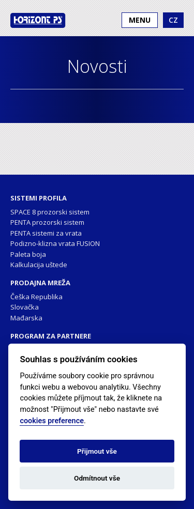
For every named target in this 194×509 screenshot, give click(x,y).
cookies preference (52, 421)
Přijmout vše (97, 451)
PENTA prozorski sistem (47, 222)
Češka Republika (36, 296)
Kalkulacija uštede (38, 264)
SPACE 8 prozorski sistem (49, 212)
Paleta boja (28, 254)
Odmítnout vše (97, 478)
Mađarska (26, 317)
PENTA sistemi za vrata (46, 233)
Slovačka (24, 307)
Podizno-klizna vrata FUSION (55, 243)
